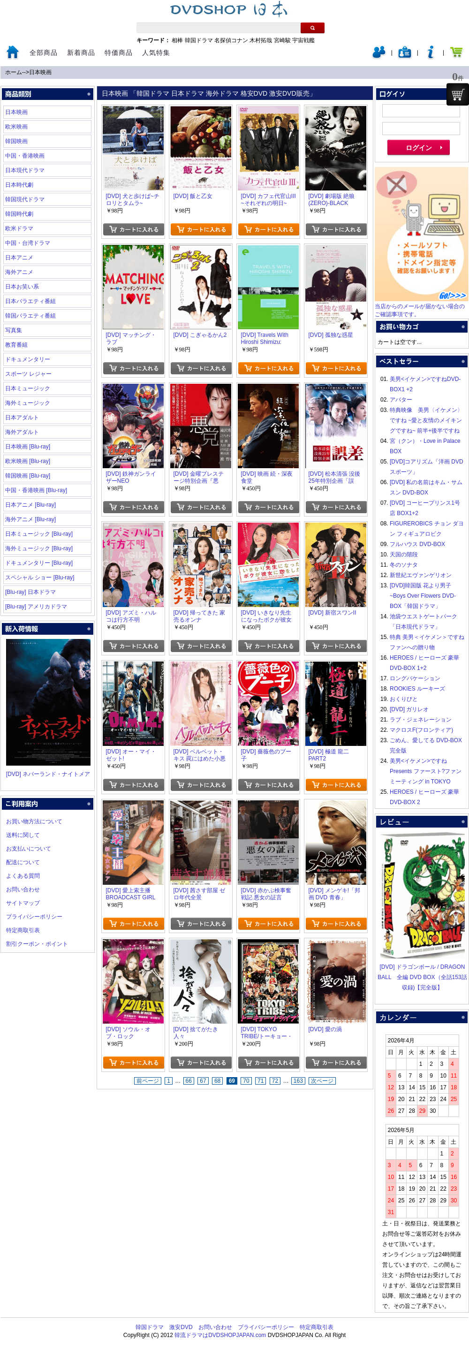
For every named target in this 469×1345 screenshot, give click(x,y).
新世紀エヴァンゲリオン (421, 575)
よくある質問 (23, 876)
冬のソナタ (404, 565)
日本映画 (40, 72)
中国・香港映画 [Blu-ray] (36, 490)
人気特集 (156, 52)
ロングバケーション (415, 678)
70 (246, 1081)
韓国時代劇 (19, 214)
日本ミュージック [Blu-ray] (39, 534)
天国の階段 (404, 554)
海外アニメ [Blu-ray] (30, 519)
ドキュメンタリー (27, 359)
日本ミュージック (27, 388)
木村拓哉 (261, 40)
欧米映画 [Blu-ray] (27, 461)
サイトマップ (23, 903)
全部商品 (44, 52)
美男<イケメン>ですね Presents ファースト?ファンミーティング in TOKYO (425, 771)
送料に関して (23, 835)
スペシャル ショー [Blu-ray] (39, 577)
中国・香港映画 (25, 155)
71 (260, 1081)
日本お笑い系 (22, 286)
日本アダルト (22, 417)
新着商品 (81, 52)
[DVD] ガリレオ (409, 709)
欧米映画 (16, 126)
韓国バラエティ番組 (30, 315)
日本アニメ (19, 257)
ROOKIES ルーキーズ (417, 688)
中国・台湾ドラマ (27, 243)
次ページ (322, 1081)
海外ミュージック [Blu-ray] (39, 548)
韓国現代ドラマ (25, 199)
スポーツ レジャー (28, 374)
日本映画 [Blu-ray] (27, 446)
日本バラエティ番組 (30, 301)
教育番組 (16, 345)
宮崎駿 (282, 40)
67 (203, 1081)
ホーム (13, 72)
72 (275, 1081)
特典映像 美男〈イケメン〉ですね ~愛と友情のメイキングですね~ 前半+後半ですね (426, 420)
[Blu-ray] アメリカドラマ (36, 606)
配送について (23, 862)
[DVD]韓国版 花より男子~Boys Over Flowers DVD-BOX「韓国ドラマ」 (423, 595)
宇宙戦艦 (303, 40)
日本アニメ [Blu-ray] (30, 505)
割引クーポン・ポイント (37, 944)
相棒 (177, 40)
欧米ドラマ (19, 228)
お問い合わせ (23, 889)
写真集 (13, 330)
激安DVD (180, 1327)
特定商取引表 (23, 930)
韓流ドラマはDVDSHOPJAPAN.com (220, 1335)
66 (189, 1081)
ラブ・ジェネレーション (421, 719)
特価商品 (119, 52)
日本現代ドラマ (25, 170)
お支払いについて (28, 848)
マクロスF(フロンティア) (421, 730)
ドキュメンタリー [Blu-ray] (39, 563)
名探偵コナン (231, 40)
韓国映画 (16, 141)
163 (298, 1081)
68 (217, 1081)
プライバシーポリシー (34, 916)
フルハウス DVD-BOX (417, 544)
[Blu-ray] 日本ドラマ (30, 592)
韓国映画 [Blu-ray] (27, 475)
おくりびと (404, 699)
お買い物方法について (34, 821)
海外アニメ (19, 272)
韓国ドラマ (199, 40)
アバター (401, 399)
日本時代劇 (19, 185)
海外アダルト (22, 432)
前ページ (147, 1081)
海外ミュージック (27, 403)
